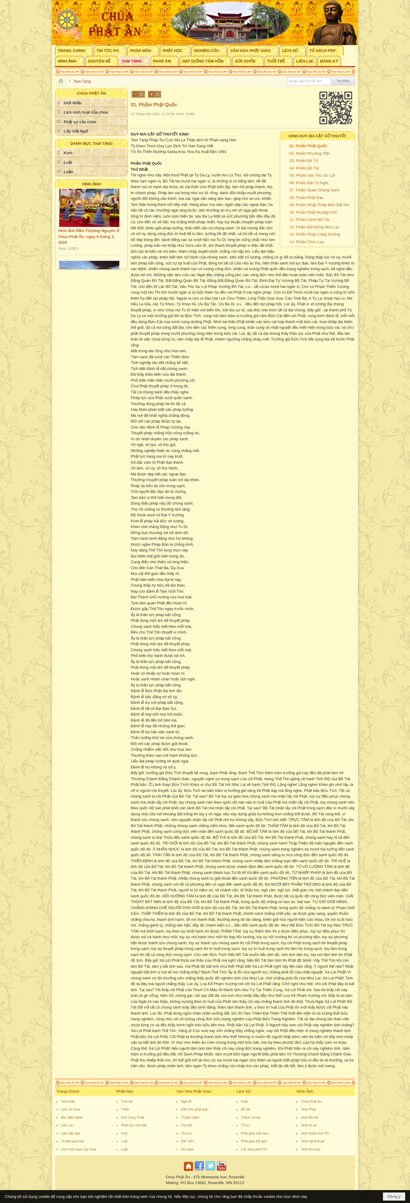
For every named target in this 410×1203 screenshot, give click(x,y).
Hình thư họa (310, 1149)
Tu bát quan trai (72, 1141)
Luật (124, 1141)
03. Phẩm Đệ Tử (303, 160)
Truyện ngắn (190, 1117)
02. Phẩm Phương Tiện (309, 153)
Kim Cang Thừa (132, 1117)
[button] (74, 50)
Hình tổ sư (309, 1125)
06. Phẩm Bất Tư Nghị (308, 183)
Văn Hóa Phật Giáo (193, 1091)
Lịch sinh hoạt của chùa (78, 1149)
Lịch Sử (244, 1091)
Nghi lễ (186, 1101)
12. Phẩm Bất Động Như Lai (314, 227)
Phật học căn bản (134, 1125)
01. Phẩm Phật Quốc (308, 146)
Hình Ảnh (91, 184)
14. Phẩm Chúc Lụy (306, 242)
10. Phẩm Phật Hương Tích (313, 212)
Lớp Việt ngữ (70, 1133)
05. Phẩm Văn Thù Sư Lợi (312, 175)
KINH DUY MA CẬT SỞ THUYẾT (317, 136)
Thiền (125, 1109)
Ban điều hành (71, 1117)
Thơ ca (186, 1133)
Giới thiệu (68, 1101)
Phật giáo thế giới (254, 1141)
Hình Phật (308, 1109)
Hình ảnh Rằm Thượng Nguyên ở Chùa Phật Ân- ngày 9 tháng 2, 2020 (88, 240)
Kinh (124, 1133)
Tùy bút (186, 1125)
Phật (244, 1101)
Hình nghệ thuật (312, 1141)
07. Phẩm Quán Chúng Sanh (314, 190)
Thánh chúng (250, 1117)
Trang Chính (68, 1091)
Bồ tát (245, 1109)
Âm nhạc (187, 1149)
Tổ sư (245, 1125)
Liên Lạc (67, 1125)
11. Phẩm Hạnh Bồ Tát (309, 219)
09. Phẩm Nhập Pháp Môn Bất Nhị (319, 205)
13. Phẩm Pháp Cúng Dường (314, 234)
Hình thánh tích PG (315, 1133)
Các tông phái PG (254, 1149)
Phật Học (125, 1091)
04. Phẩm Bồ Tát (304, 168)
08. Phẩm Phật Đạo (306, 197)
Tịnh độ (127, 1101)
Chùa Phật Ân (311, 1101)
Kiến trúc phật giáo (195, 1109)
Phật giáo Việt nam (255, 1133)
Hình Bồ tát (309, 1117)
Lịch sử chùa (70, 1109)
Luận (124, 1149)
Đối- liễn (187, 1141)
